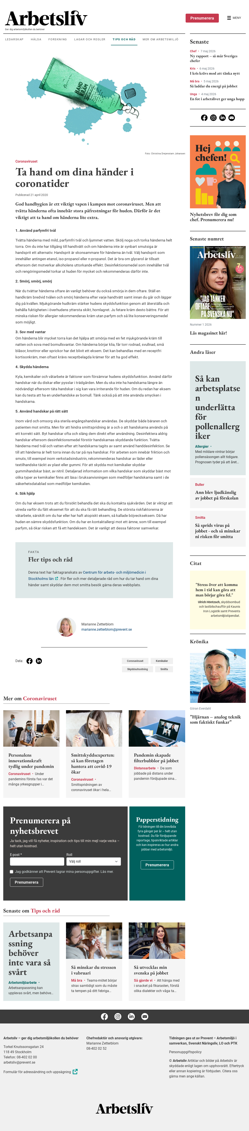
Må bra (195, 81)
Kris (193, 68)
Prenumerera (202, 18)
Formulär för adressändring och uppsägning (41, 1072)
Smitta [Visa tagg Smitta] (164, 669)
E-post (16, 855)
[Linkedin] (222, 117)
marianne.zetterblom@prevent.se (106, 629)
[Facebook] (204, 117)
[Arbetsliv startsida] (124, 1108)
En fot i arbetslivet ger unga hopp (217, 98)
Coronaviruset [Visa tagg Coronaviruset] (135, 661)
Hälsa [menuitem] (36, 39)
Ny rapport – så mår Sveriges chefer (213, 58)
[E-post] (231, 117)
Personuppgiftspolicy (185, 1052)
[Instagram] (213, 117)
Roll (69, 855)
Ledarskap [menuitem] (14, 39)
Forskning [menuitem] (57, 39)
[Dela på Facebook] (29, 661)
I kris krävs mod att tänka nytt (215, 73)
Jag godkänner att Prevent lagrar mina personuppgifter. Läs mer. (64, 872)
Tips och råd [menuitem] (124, 39)
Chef (193, 51)
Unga (194, 94)
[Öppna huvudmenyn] (234, 18)
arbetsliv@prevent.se (19, 1062)
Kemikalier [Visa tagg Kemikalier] (162, 661)
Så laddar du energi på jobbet (213, 86)
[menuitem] (95, 18)
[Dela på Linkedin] (39, 661)
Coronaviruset (26, 161)
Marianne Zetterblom (102, 1043)
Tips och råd (45, 910)
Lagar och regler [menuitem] (90, 39)
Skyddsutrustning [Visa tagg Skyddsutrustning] (137, 669)
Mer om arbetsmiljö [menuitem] (161, 39)
